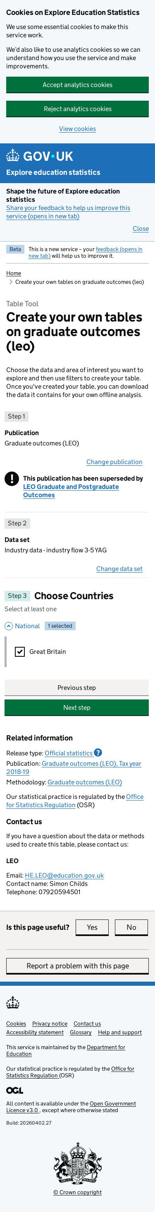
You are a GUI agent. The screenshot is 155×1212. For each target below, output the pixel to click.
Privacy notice (49, 1023)
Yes (98, 927)
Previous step (76, 688)
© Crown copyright (77, 1192)
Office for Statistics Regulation (74, 801)
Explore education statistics (53, 172)
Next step (77, 707)
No (137, 927)
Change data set (119, 569)
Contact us (87, 1023)
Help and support (120, 1032)
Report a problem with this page (77, 965)
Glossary (81, 1032)
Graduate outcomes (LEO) (85, 782)
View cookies (77, 129)
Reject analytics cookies (78, 109)
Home (13, 273)
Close (141, 228)
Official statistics (73, 752)
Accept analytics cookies (77, 85)
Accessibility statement (35, 1032)
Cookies (16, 1023)
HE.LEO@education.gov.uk (64, 875)
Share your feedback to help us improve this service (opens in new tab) (68, 212)
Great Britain (47, 652)
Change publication (114, 462)
